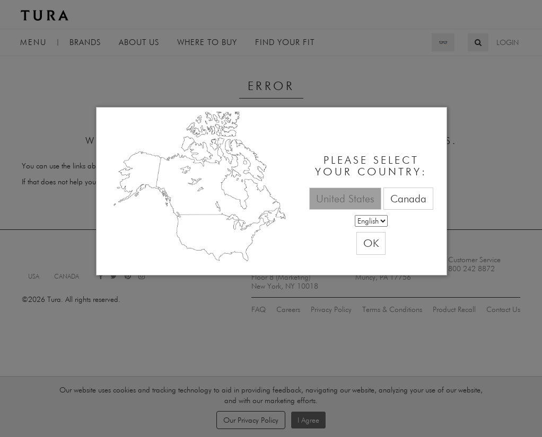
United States (345, 198)
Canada (408, 198)
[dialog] (272, 191)
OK (371, 242)
